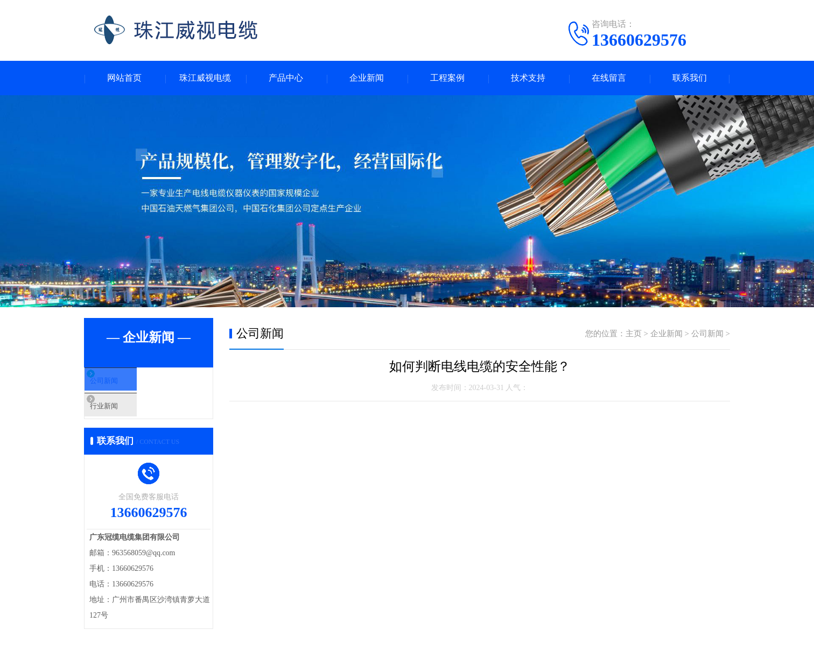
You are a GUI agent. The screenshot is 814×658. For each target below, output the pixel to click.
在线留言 (609, 78)
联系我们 (689, 78)
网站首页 (124, 78)
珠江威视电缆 (205, 78)
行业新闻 (125, 416)
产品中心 (286, 78)
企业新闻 (366, 78)
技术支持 (528, 78)
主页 (634, 334)
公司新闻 (125, 384)
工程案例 (447, 78)
